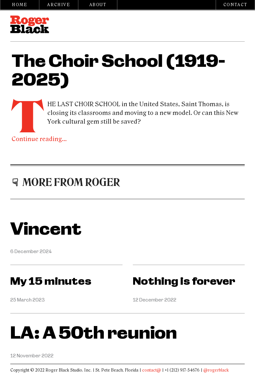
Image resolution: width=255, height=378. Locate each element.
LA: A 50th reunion (93, 333)
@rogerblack (216, 370)
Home (19, 5)
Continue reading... (39, 139)
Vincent (46, 229)
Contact (235, 5)
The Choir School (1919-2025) (118, 70)
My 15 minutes (50, 281)
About (97, 5)
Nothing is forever (184, 281)
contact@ (151, 370)
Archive (58, 5)
